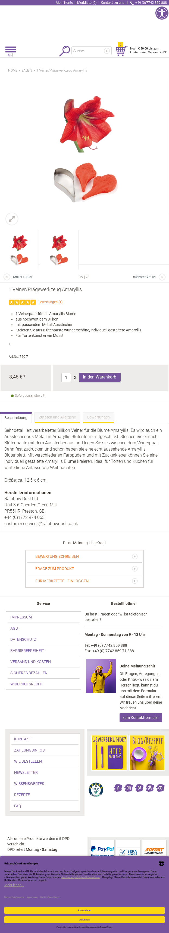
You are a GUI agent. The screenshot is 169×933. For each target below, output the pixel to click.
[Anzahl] (66, 377)
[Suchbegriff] (90, 50)
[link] (84, 23)
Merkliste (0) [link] (87, 3)
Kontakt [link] (113, 3)
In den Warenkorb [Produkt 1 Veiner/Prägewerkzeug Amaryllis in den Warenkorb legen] (99, 377)
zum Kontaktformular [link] (141, 717)
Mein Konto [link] (64, 3)
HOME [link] (12, 70)
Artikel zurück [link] (23, 277)
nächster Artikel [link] (144, 277)
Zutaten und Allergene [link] (57, 417)
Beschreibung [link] (15, 417)
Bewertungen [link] (48, 302)
